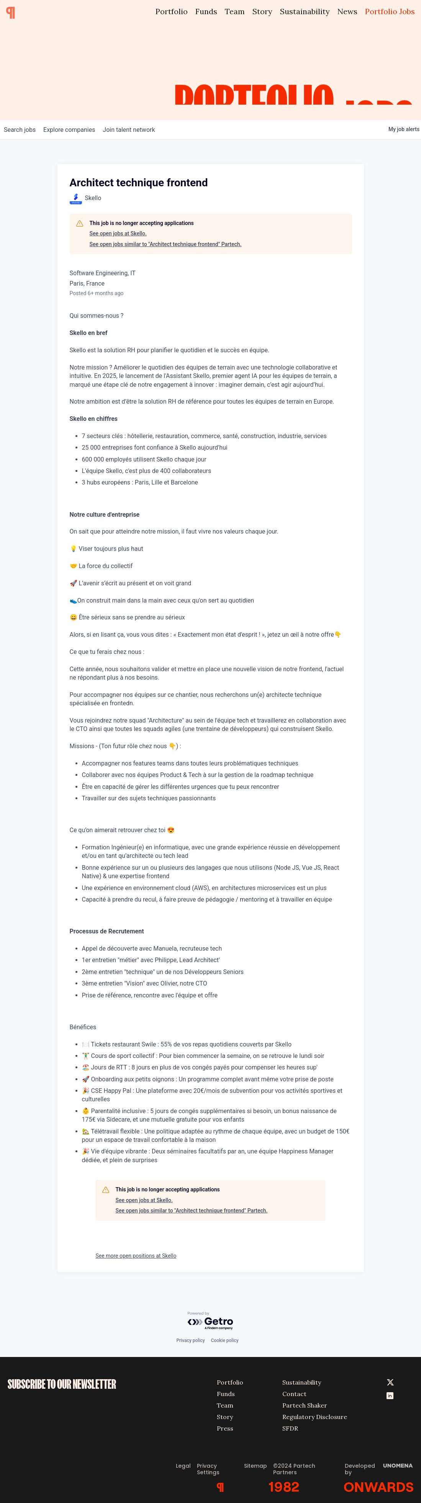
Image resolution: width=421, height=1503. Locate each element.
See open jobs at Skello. (118, 233)
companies (76, 129)
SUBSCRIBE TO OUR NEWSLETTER (62, 1381)
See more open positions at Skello (136, 1256)
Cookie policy (225, 1337)
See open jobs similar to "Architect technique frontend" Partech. (166, 244)
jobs (22, 129)
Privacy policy (190, 1337)
